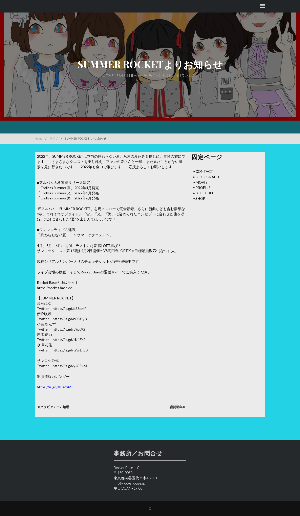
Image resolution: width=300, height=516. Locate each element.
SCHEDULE (204, 193)
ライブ (53, 138)
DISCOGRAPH (207, 177)
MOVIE (201, 182)
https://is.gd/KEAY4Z (54, 387)
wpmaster (139, 75)
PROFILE (203, 187)
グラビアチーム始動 (54, 407)
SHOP (200, 198)
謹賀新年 (176, 407)
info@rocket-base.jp (129, 483)
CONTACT (204, 171)
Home (38, 138)
